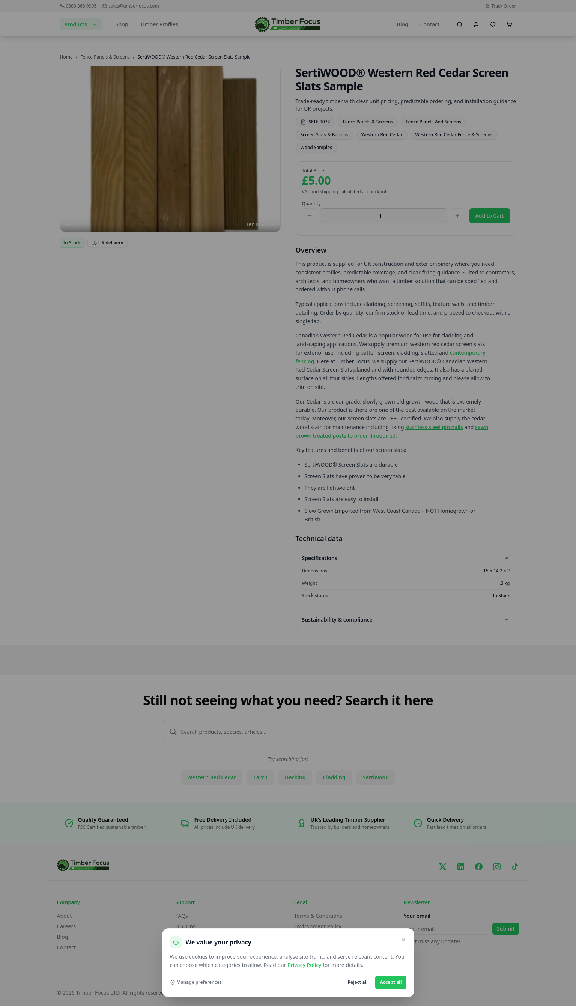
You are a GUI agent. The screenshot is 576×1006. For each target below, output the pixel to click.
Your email (417, 915)
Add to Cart (489, 215)
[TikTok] (514, 866)
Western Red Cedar (382, 134)
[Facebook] (478, 866)
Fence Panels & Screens (105, 57)
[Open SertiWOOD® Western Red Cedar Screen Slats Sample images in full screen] (170, 149)
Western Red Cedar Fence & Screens (454, 134)
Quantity (311, 204)
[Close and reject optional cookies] (403, 940)
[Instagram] (496, 866)
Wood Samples (316, 147)
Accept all (391, 982)
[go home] (287, 24)
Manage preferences (196, 982)
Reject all (357, 982)
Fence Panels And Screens (433, 122)
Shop (122, 24)
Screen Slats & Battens (325, 134)
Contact (430, 24)
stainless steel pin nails (434, 427)
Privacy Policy (304, 964)
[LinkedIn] (460, 866)
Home (66, 57)
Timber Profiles (159, 24)
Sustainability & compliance (406, 619)
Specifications (406, 558)
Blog (402, 24)
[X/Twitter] (442, 866)
